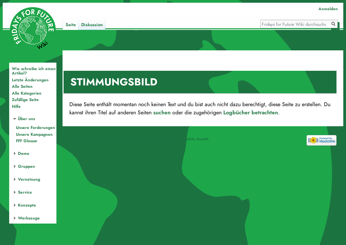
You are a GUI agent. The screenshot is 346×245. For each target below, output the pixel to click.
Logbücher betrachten (250, 112)
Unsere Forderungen (35, 127)
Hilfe (16, 106)
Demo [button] (23, 153)
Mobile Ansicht (195, 139)
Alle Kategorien (26, 93)
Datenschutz (79, 139)
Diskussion (92, 25)
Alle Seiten (22, 86)
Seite (71, 25)
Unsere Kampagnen (34, 134)
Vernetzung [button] (29, 179)
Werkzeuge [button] (29, 218)
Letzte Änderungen (30, 80)
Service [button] (25, 192)
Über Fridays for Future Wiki (117, 139)
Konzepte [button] (27, 205)
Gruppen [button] (26, 166)
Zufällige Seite (25, 99)
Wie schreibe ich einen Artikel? (34, 71)
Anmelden (328, 9)
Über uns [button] (26, 118)
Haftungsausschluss (162, 139)
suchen (162, 112)
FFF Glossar (26, 141)
